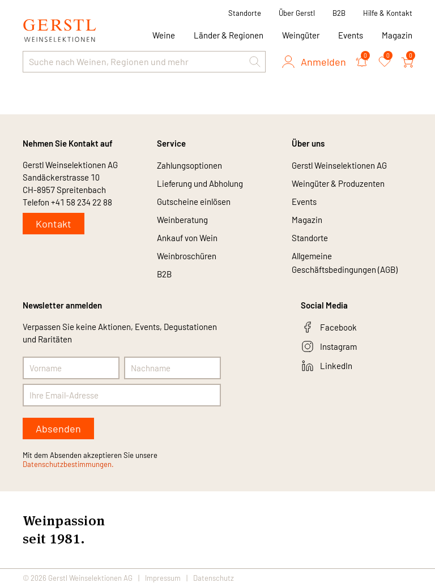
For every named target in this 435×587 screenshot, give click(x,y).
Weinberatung (182, 220)
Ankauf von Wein (187, 238)
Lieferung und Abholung (200, 183)
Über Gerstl (297, 13)
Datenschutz (213, 577)
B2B (339, 13)
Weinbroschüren (186, 256)
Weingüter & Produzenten (338, 183)
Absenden (58, 428)
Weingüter (300, 35)
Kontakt (53, 223)
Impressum (163, 577)
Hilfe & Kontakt (387, 13)
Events (350, 35)
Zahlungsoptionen (189, 165)
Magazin (397, 35)
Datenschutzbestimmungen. (68, 464)
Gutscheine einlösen (194, 201)
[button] (255, 61)
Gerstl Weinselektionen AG (339, 165)
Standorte (244, 13)
